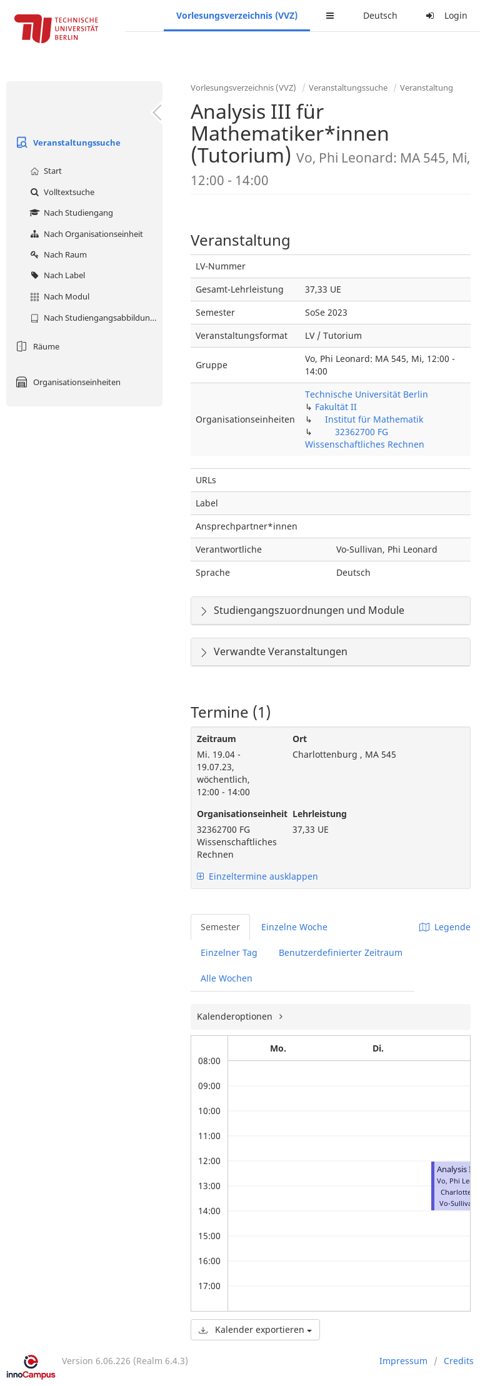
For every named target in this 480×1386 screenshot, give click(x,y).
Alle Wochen (226, 978)
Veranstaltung (426, 87)
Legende (445, 927)
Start (44, 170)
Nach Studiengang (70, 212)
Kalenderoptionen (236, 1016)
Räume (35, 346)
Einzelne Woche (294, 927)
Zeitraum (216, 739)
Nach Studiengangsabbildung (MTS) (94, 317)
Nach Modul (58, 296)
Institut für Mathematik (374, 419)
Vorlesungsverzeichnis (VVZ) (237, 15)
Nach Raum (57, 254)
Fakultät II (336, 407)
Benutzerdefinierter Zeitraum (340, 952)
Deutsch (380, 15)
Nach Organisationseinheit (85, 233)
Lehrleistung (319, 814)
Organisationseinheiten (66, 382)
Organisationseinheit (235, 814)
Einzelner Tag (229, 952)
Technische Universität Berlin (366, 394)
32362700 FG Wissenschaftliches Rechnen (364, 438)
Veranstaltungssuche (66, 142)
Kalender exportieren (255, 1329)
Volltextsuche (60, 192)
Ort (299, 739)
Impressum (403, 1361)
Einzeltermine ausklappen (257, 876)
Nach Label (56, 275)
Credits (459, 1361)
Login (445, 15)
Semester (220, 927)
